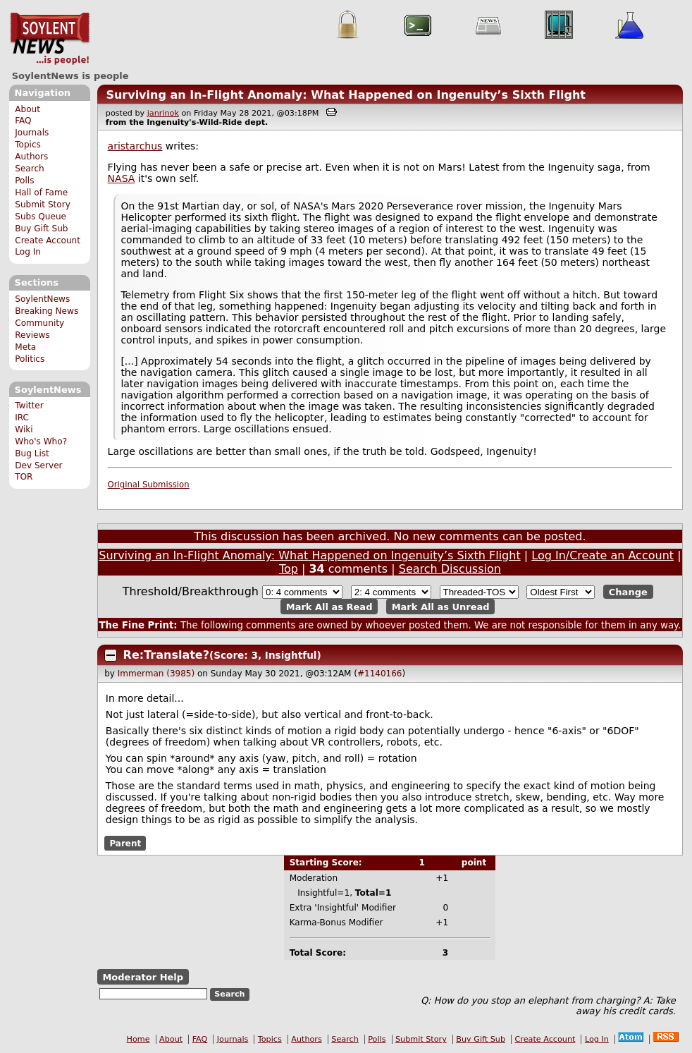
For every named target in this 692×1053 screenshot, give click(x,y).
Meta (25, 347)
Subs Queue (40, 216)
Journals (32, 133)
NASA (121, 178)
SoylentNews (49, 39)
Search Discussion (450, 569)
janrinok (163, 113)
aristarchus (135, 146)
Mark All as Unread (441, 606)
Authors (31, 157)
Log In (28, 252)
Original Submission (149, 484)
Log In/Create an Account (602, 555)
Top (288, 569)
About (27, 109)
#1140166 (379, 673)
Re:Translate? (166, 655)
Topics (28, 145)
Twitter (29, 405)
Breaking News (46, 311)
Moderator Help (142, 976)
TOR (23, 477)
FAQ (23, 121)
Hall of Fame (41, 192)
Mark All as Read (329, 606)
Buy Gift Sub (41, 228)
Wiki (23, 429)
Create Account (47, 240)
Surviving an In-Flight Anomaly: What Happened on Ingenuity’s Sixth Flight (346, 95)
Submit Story (42, 204)
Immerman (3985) (156, 673)
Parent (125, 843)
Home (138, 1039)
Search (29, 169)
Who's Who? (41, 441)
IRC (22, 417)
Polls (24, 180)
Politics (29, 359)
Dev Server (38, 465)
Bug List (32, 453)
